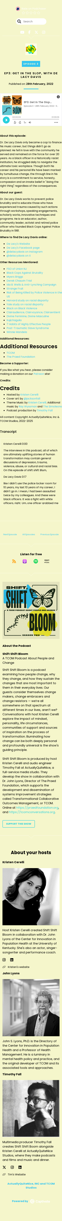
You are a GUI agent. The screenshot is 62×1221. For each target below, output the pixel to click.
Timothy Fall (45, 410)
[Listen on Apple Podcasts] (24, 561)
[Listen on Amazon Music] (46, 561)
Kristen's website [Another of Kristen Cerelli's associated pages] (15, 967)
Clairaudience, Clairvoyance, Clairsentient (33, 312)
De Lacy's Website (18, 244)
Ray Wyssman (28, 406)
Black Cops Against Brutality (25, 273)
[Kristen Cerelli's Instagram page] (6, 959)
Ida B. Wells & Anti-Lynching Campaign (31, 285)
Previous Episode (49, 534)
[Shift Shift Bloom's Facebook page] (29, 32)
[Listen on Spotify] (35, 561)
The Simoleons (52, 406)
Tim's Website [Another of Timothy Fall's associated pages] (14, 1174)
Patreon (39, 374)
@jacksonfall (32, 398)
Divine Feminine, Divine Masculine (28, 316)
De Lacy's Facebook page (23, 248)
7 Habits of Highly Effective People (29, 324)
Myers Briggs (15, 277)
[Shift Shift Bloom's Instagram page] (43, 32)
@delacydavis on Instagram (25, 252)
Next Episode (10, 534)
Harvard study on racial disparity (28, 300)
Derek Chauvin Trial (19, 281)
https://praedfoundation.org (37, 808)
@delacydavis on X (19, 256)
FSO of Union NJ (17, 269)
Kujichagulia (14, 320)
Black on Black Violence (22, 308)
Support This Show (18, 823)
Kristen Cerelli (29, 395)
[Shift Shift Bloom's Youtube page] (22, 32)
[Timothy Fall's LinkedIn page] (21, 1167)
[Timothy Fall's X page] (6, 1167)
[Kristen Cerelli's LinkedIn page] (13, 959)
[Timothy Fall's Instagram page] (14, 1167)
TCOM (11, 353)
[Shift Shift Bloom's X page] (36, 32)
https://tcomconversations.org (32, 812)
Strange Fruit (15, 288)
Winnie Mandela (17, 332)
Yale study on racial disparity (25, 304)
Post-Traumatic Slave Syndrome (28, 328)
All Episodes (28, 534)
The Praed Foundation (21, 357)
